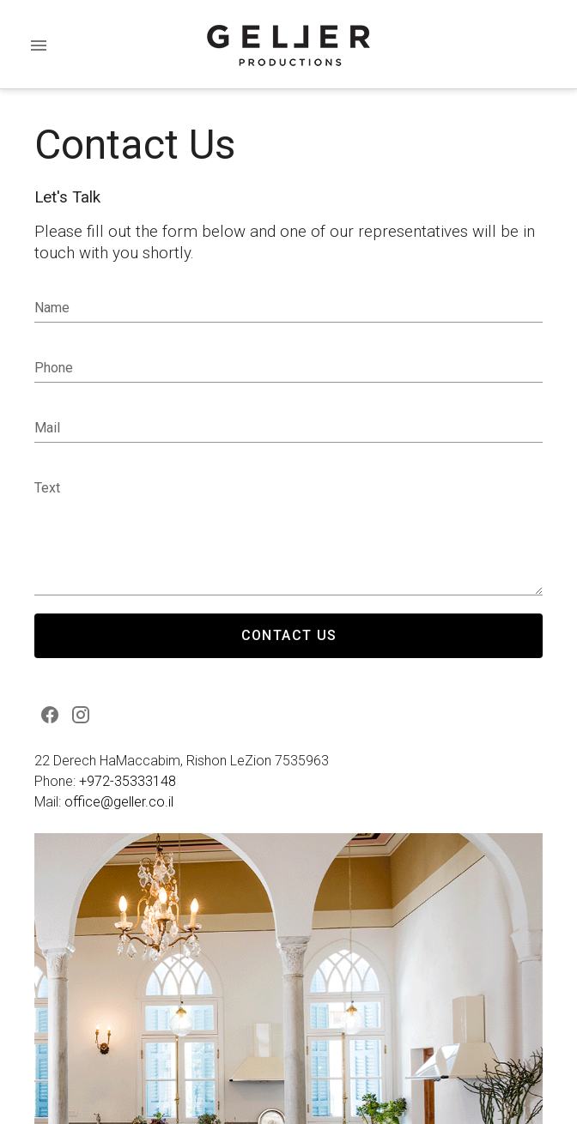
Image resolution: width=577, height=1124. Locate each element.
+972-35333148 (127, 781)
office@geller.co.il (118, 802)
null (288, 534)
